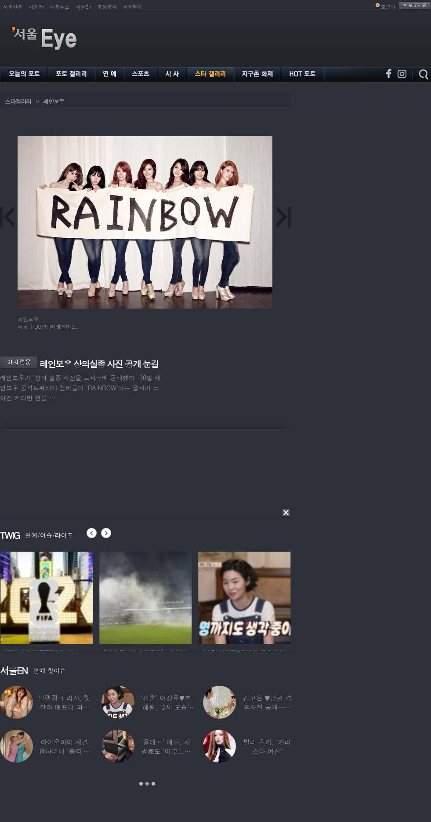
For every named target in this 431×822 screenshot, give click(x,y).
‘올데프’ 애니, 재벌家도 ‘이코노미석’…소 (166, 751)
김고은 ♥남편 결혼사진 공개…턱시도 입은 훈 (267, 707)
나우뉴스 (59, 7)
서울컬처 (132, 7)
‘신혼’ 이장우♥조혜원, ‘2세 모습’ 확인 (166, 707)
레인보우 (53, 101)
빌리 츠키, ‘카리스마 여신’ (267, 746)
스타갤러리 (18, 101)
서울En (83, 7)
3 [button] (153, 784)
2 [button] (147, 784)
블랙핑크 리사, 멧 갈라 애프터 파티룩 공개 (64, 707)
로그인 (388, 7)
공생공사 (107, 7)
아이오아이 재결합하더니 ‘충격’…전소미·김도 (64, 751)
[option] (62, 596)
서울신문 (12, 7)
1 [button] (141, 784)
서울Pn (36, 7)
